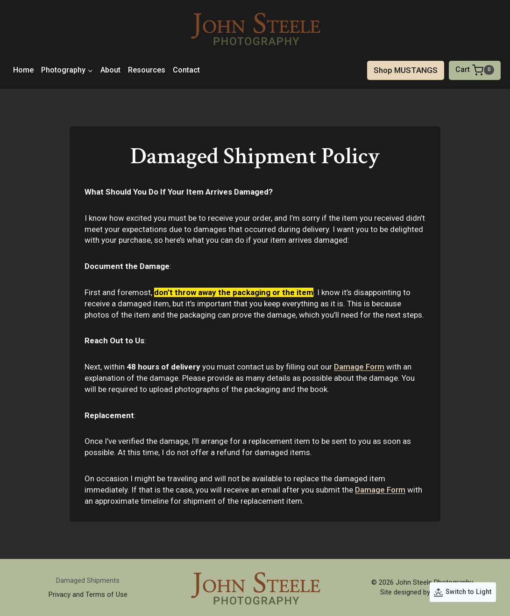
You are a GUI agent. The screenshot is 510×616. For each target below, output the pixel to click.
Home (23, 69)
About (110, 69)
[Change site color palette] (463, 592)
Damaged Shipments (88, 580)
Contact (186, 69)
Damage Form (359, 366)
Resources (146, 69)
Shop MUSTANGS (406, 70)
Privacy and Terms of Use (88, 594)
